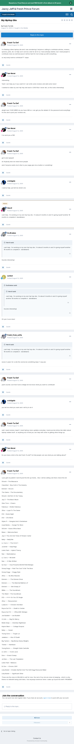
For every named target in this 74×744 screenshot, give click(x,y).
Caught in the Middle (21, 28)
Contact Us (37, 738)
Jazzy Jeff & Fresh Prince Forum (20, 8)
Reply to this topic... (11, 706)
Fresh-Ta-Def (8, 26)
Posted (15, 45)
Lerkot (10, 276)
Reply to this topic (37, 35)
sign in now (47, 698)
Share (37, 717)
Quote (8, 65)
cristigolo (11, 181)
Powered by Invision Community (37, 741)
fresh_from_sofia (14, 335)
